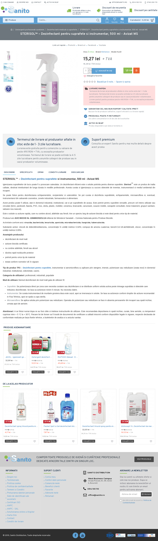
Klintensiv (105, 52)
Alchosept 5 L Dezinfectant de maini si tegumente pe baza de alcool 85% (137, 426)
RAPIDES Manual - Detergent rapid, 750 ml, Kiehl (68, 357)
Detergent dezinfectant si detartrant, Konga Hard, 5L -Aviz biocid (42, 357)
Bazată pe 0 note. (105, 82)
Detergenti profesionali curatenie (29, 30)
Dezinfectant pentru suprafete (39, 179)
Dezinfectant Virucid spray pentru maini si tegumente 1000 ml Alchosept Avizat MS (98, 426)
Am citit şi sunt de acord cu (135, 501)
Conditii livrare (57, 172)
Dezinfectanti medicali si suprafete (62, 30)
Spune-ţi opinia (123, 82)
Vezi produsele (144, 459)
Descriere (9, 172)
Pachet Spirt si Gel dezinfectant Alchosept (60, 426)
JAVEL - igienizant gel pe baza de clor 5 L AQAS (16, 357)
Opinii (40, 172)
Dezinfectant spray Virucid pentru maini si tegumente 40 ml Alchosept (21, 426)
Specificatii (26, 172)
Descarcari (77, 172)
